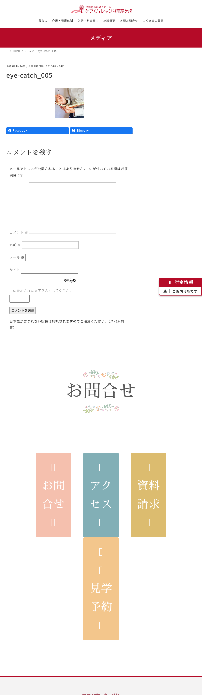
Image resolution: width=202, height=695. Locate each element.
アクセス (101, 495)
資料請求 (148, 495)
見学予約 (101, 588)
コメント (18, 232)
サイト (14, 269)
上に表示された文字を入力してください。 (42, 290)
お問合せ (53, 495)
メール (16, 257)
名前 (15, 244)
